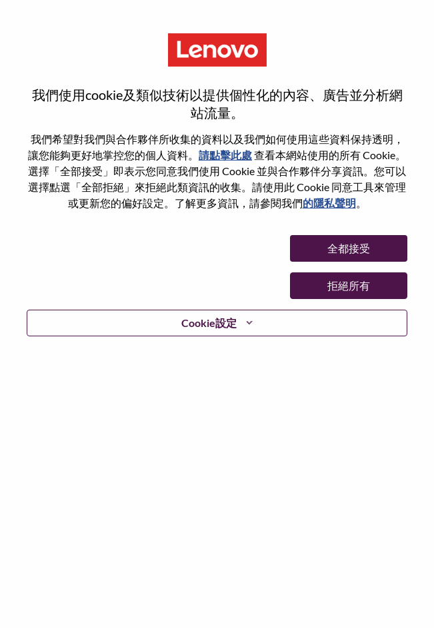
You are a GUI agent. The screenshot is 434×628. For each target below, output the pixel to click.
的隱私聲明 (329, 202)
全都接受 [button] (348, 248)
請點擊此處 (225, 155)
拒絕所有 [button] (348, 285)
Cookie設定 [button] (209, 322)
